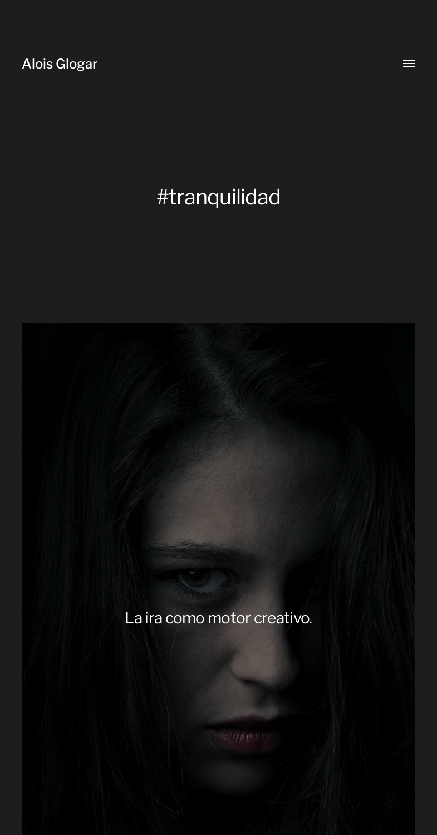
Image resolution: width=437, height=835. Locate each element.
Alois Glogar (60, 64)
